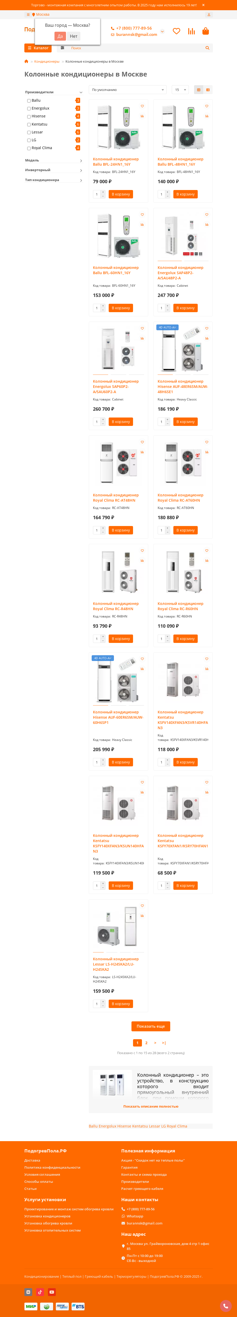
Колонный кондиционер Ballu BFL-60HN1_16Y (116, 271)
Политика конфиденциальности (52, 1167)
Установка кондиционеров (47, 1216)
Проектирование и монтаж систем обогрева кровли (69, 1209)
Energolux (40, 108)
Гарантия (129, 1167)
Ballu (36, 101)
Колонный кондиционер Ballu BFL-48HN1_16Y (180, 162)
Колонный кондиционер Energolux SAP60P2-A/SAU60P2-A (116, 387)
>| (164, 1043)
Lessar (37, 132)
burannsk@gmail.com (133, 35)
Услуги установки (45, 1200)
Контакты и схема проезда (144, 1174)
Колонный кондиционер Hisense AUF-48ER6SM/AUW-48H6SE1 (183, 387)
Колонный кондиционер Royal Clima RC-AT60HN (180, 498)
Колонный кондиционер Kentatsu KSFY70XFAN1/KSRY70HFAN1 (183, 841)
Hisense (39, 116)
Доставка (32, 1160)
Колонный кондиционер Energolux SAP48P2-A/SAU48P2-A (180, 273)
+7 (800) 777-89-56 (130, 28)
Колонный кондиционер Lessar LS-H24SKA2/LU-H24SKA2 (116, 965)
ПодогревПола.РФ (45, 1151)
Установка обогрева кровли (48, 1223)
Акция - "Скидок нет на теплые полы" (153, 1160)
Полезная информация (148, 1151)
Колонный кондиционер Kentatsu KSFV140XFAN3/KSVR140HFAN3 (183, 720)
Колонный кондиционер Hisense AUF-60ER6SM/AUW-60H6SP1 (118, 718)
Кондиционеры (46, 62)
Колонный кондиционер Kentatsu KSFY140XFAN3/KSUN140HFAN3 (118, 844)
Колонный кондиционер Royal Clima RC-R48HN (116, 607)
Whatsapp (135, 1216)
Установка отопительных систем (52, 1230)
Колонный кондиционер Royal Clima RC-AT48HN (116, 498)
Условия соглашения (42, 1174)
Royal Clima (42, 148)
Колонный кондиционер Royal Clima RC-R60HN (180, 607)
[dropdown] (28, 15)
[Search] (140, 48)
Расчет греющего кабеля (142, 1188)
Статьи (30, 1188)
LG (34, 140)
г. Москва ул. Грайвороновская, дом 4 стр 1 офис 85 (168, 1246)
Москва (40, 14)
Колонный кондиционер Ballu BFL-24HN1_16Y (116, 162)
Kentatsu (39, 124)
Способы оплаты (38, 1181)
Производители (135, 1181)
